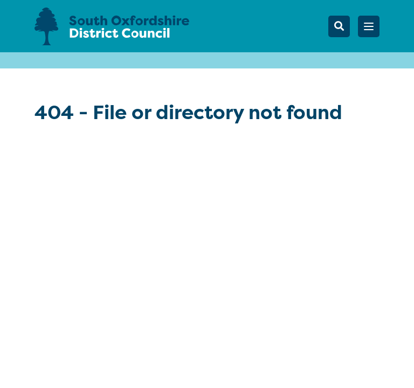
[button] (369, 26)
